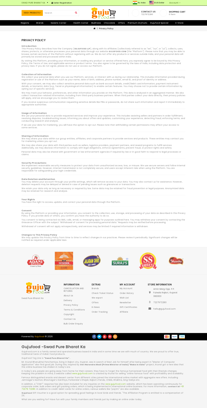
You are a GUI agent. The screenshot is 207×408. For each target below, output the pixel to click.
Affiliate (124, 311)
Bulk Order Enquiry (73, 323)
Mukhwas (96, 22)
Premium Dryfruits (137, 22)
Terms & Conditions (74, 309)
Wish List (124, 297)
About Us (68, 295)
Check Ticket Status (102, 293)
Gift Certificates (128, 307)
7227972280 (159, 302)
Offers (121, 22)
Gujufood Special (159, 22)
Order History (127, 293)
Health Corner (80, 22)
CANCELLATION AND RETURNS (74, 289)
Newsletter (125, 302)
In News (96, 307)
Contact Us (70, 319)
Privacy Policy (106, 28)
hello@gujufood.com (164, 308)
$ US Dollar (156, 2)
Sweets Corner (58, 22)
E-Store (180, 22)
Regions (25, 22)
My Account (126, 288)
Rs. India (139, 2)
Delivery (68, 300)
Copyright (69, 314)
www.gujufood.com (82, 373)
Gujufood (39, 336)
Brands (40, 22)
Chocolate (109, 22)
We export (97, 297)
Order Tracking (100, 311)
